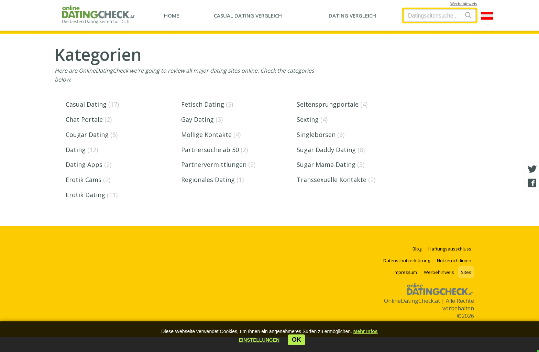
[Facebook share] (532, 183)
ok (296, 339)
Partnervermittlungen (218, 164)
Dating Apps (88, 164)
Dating (82, 150)
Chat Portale (89, 119)
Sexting (312, 119)
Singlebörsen (320, 134)
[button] (259, 340)
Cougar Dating (92, 134)
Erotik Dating (92, 195)
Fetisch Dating (207, 104)
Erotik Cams (88, 179)
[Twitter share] (532, 169)
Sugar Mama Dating (330, 164)
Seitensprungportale (332, 104)
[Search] (468, 15)
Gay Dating (202, 119)
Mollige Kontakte (211, 134)
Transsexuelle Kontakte (336, 179)
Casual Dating (92, 104)
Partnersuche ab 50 (214, 150)
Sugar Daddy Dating (331, 150)
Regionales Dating (212, 179)
